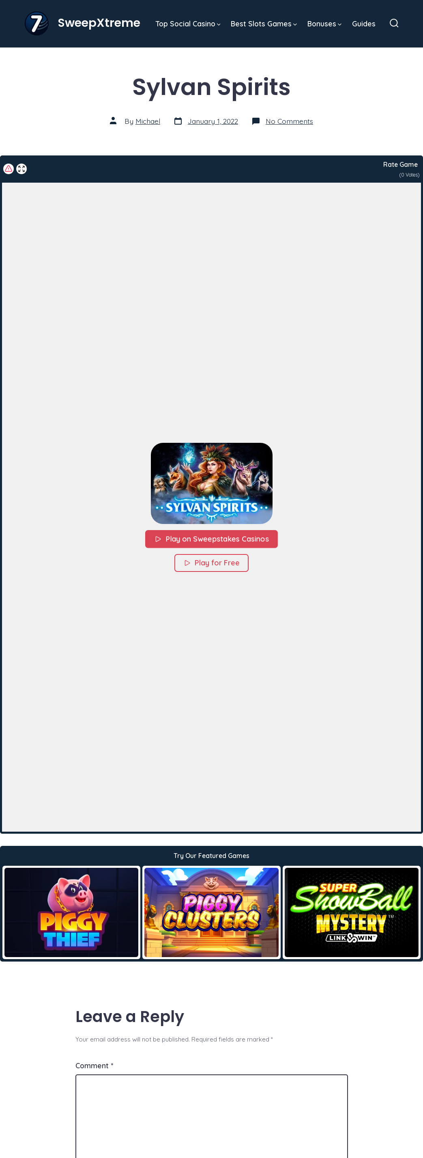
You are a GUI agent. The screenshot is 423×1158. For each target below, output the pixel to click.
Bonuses (324, 23)
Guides (364, 23)
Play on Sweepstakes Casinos (211, 539)
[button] (212, 483)
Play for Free (211, 562)
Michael (147, 120)
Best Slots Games (264, 23)
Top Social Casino (188, 23)
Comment (94, 1065)
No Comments (289, 120)
